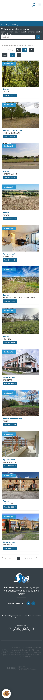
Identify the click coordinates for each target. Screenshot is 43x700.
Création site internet (24, 668)
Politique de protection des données (28, 616)
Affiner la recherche (34, 5)
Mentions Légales (8, 616)
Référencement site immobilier (27, 670)
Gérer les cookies (21, 618)
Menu (39, 5)
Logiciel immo (22, 667)
